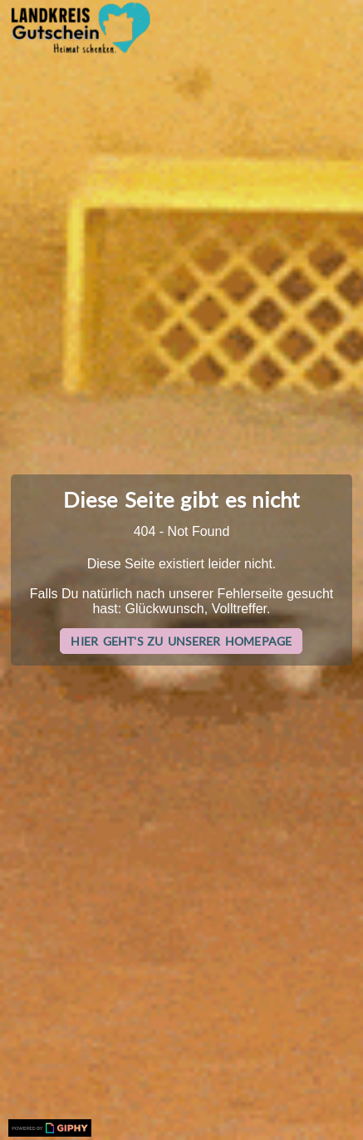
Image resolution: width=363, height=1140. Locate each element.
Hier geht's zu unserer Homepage (181, 641)
